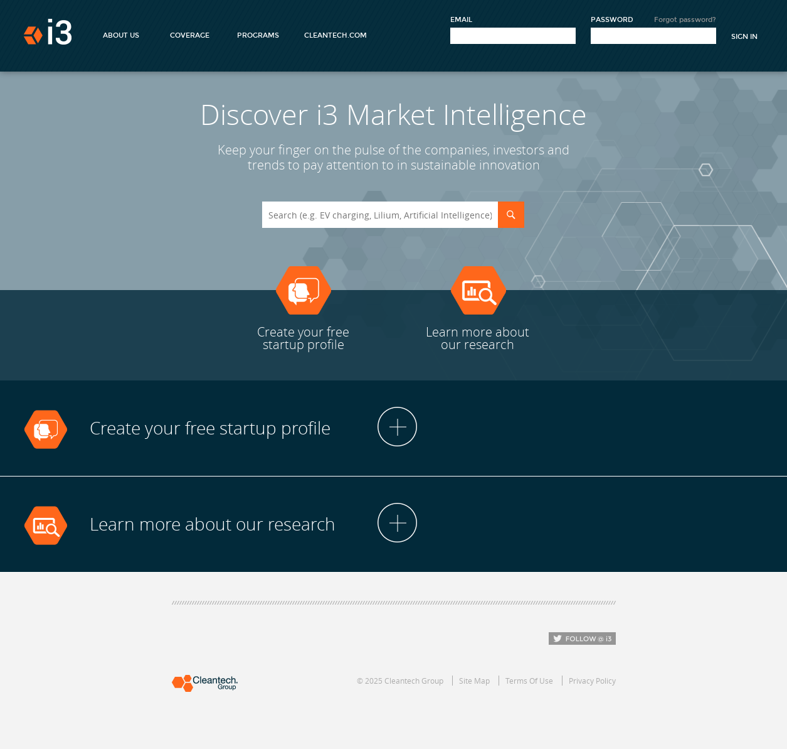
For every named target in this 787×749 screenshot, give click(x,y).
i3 (47, 32)
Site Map (474, 681)
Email (461, 19)
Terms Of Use (529, 681)
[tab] (393, 428)
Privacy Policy (592, 681)
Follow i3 (582, 638)
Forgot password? (685, 19)
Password (612, 19)
